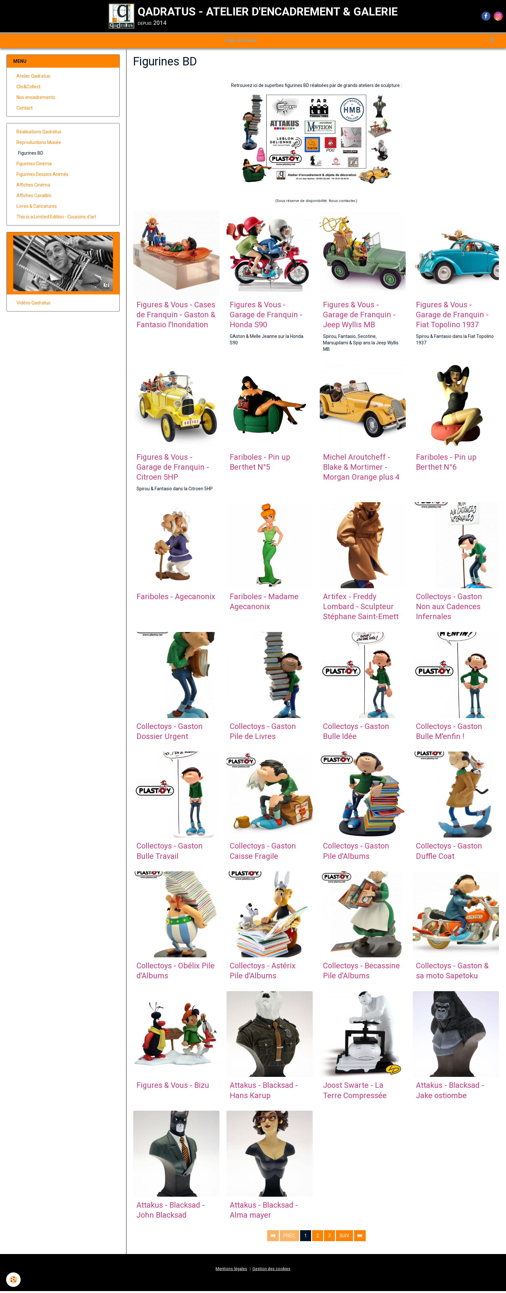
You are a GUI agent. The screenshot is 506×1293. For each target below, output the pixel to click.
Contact (24, 108)
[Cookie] (13, 1279)
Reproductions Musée (38, 142)
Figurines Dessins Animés (42, 174)
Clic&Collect (28, 87)
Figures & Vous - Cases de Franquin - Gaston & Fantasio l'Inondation (176, 315)
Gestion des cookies (271, 1270)
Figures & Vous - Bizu (173, 1087)
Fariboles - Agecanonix (176, 597)
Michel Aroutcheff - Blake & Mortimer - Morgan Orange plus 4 (361, 468)
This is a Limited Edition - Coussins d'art (56, 217)
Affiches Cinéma (33, 185)
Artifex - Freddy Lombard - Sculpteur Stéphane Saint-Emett (361, 607)
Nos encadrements (35, 97)
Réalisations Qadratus (38, 132)
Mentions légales (231, 1270)
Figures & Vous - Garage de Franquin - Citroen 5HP (173, 468)
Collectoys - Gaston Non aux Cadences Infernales (449, 607)
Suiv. (344, 1237)
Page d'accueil (240, 40)
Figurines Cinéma (34, 164)
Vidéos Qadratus (33, 303)
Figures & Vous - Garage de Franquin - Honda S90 (266, 315)
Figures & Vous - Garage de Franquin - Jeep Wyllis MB (360, 315)
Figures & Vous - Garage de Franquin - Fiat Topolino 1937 (453, 315)
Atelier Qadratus (33, 76)
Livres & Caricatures (36, 206)
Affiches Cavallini (33, 195)
